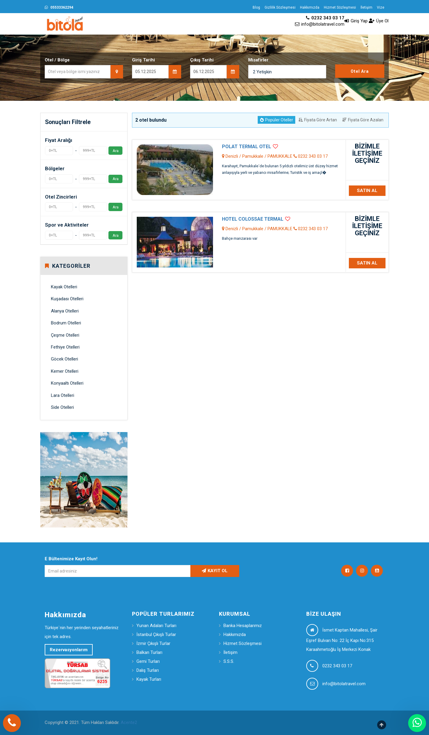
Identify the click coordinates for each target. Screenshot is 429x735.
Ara (116, 150)
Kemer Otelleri (64, 371)
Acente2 (129, 722)
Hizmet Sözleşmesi (340, 7)
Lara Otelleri (62, 395)
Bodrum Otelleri (66, 323)
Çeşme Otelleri (65, 335)
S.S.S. (228, 661)
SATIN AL (367, 190)
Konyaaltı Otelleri (67, 383)
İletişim (366, 7)
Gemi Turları (148, 661)
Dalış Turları (147, 670)
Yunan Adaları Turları (156, 625)
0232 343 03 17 (325, 18)
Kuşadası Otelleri (67, 298)
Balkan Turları (149, 652)
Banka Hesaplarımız (242, 625)
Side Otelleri (62, 407)
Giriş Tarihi (143, 60)
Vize (380, 7)
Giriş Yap (356, 21)
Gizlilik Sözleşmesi (280, 7)
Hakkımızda (309, 7)
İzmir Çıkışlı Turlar (153, 643)
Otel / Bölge (57, 60)
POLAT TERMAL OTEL (246, 146)
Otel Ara (360, 71)
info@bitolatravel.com (319, 24)
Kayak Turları (148, 679)
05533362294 (59, 7)
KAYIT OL (215, 570)
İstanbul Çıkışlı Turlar (156, 634)
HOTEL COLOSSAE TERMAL (252, 219)
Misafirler (258, 60)
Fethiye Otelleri (65, 347)
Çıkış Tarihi (202, 60)
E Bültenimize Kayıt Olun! (71, 558)
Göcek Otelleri (64, 359)
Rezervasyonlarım (69, 649)
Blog (256, 7)
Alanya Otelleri (65, 311)
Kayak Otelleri (64, 287)
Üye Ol (378, 21)
